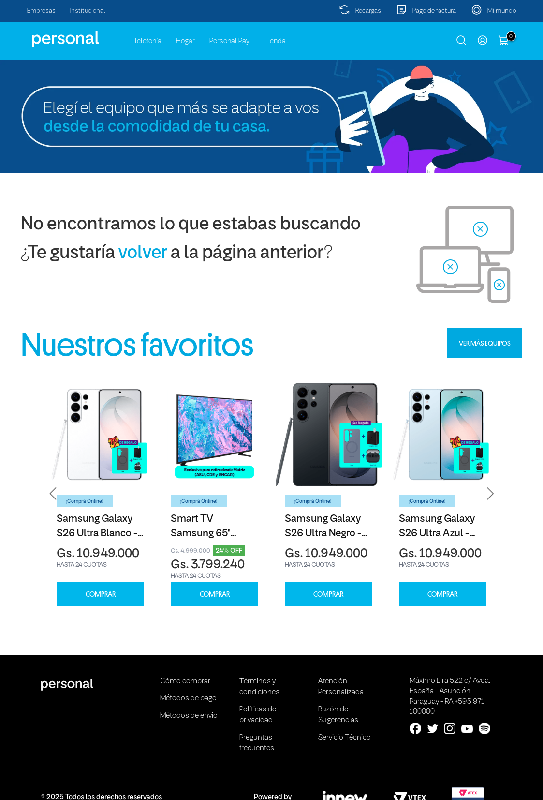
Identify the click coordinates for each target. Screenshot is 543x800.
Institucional (87, 11)
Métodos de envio (189, 715)
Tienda (275, 41)
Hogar (185, 41)
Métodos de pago (188, 698)
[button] (53, 493)
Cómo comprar (185, 681)
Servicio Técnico (344, 737)
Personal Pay (229, 41)
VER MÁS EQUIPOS (485, 343)
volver (142, 253)
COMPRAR (101, 594)
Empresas (41, 11)
